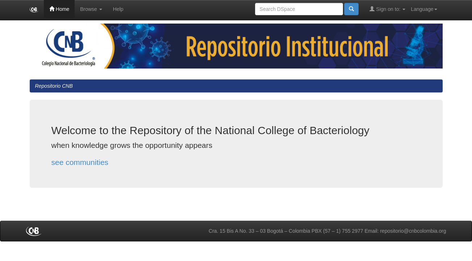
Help (118, 9)
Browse (91, 9)
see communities (80, 162)
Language (424, 9)
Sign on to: (387, 9)
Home (59, 9)
